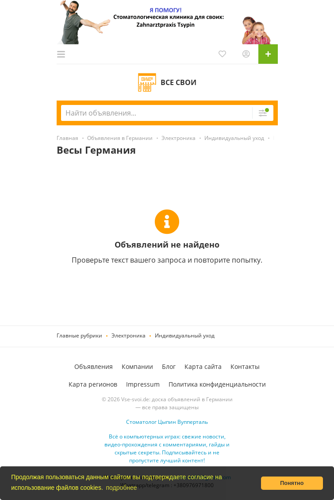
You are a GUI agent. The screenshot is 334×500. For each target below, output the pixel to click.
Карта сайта (203, 366)
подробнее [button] (121, 487)
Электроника (128, 335)
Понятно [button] (291, 483)
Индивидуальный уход (185, 335)
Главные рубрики (79, 335)
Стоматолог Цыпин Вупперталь (167, 422)
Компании (137, 366)
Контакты (245, 366)
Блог (169, 366)
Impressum (143, 384)
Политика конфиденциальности (217, 384)
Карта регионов (93, 384)
